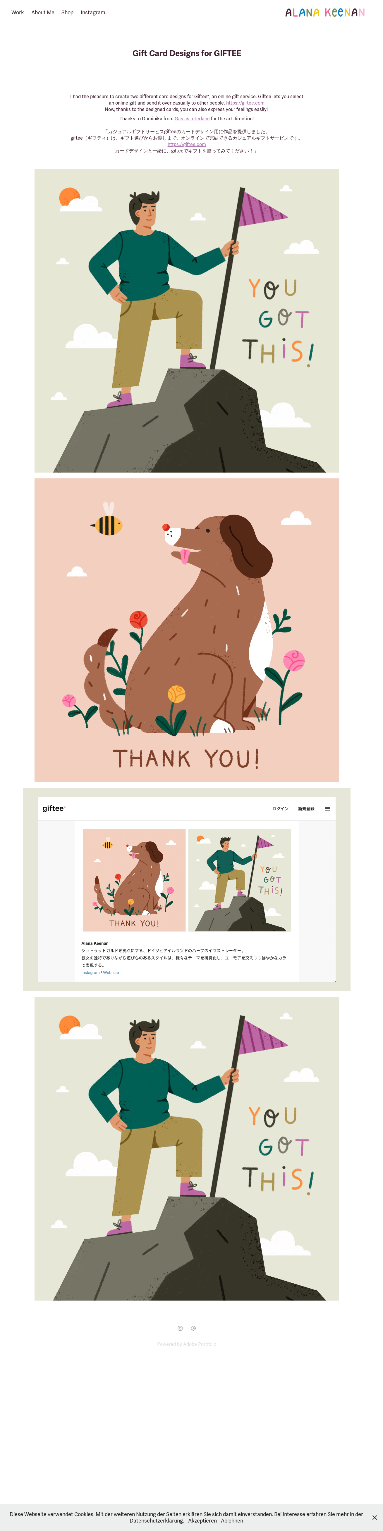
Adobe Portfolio (199, 1344)
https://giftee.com (245, 103)
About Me (42, 12)
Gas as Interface (192, 119)
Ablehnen (232, 1521)
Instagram (93, 12)
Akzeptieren (202, 1521)
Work (17, 12)
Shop (67, 12)
